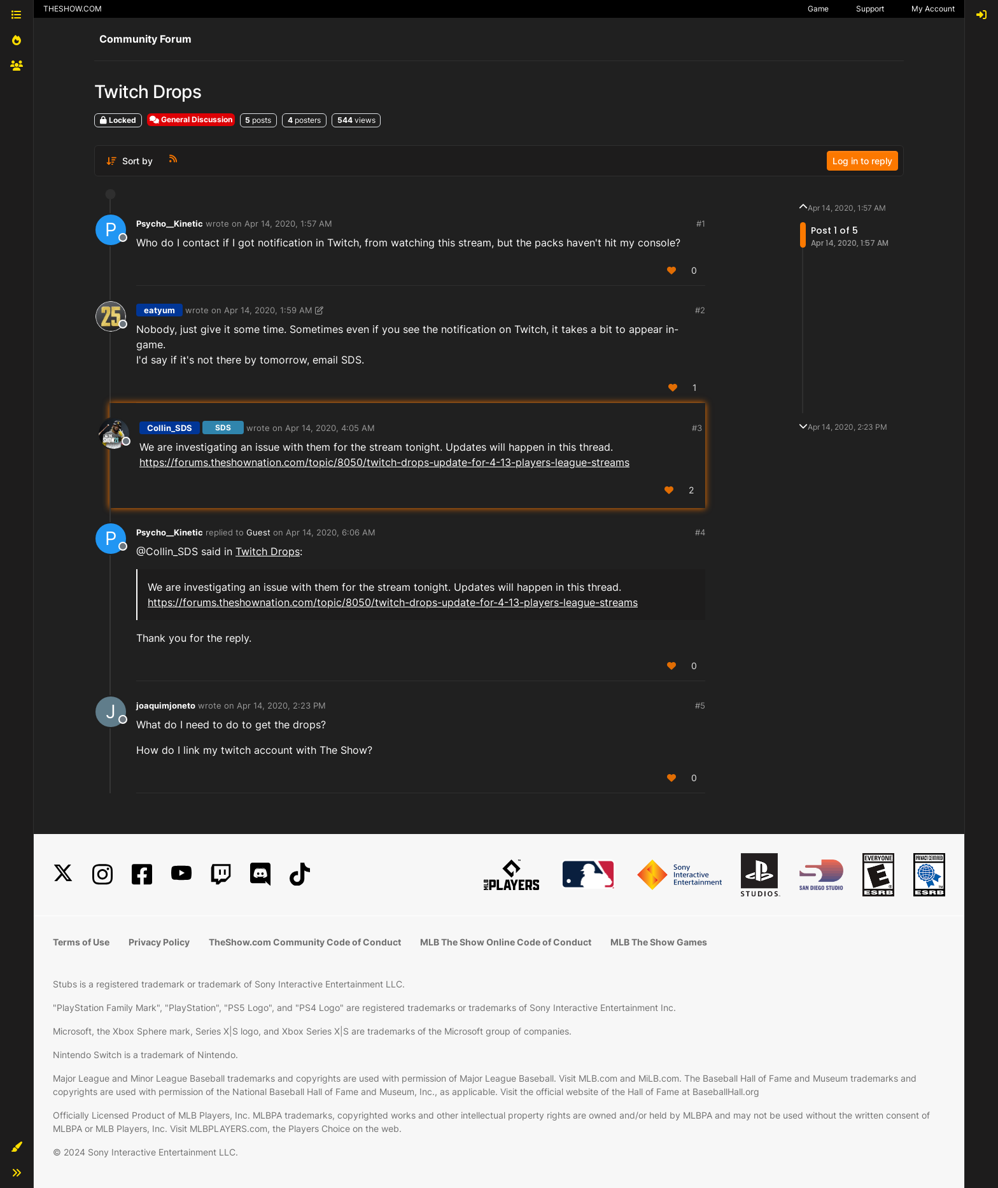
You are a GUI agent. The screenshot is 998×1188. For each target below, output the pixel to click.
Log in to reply (862, 160)
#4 (700, 532)
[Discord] (260, 874)
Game (818, 8)
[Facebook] (142, 874)
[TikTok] (300, 874)
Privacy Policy (159, 942)
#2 (700, 310)
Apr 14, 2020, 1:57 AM (288, 223)
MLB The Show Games (658, 942)
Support (870, 8)
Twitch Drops (267, 551)
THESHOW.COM (72, 8)
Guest (258, 532)
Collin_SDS (169, 428)
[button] (16, 1147)
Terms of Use (81, 942)
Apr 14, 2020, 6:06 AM (331, 532)
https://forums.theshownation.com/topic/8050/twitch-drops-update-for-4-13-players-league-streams (384, 462)
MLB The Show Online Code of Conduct (505, 942)
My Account (933, 8)
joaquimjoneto (165, 705)
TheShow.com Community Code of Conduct (305, 942)
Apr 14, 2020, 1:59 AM (268, 310)
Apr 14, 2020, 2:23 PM (281, 705)
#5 (700, 705)
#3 (697, 428)
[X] (63, 874)
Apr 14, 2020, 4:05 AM (330, 428)
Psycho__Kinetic (169, 223)
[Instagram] (102, 874)
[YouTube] (181, 874)
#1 (700, 223)
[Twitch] (221, 874)
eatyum (159, 310)
